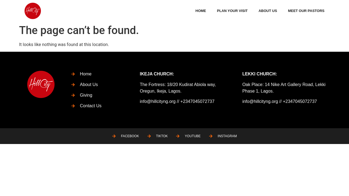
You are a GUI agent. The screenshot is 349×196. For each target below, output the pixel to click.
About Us (267, 11)
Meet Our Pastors (306, 11)
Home (200, 11)
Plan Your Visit (232, 11)
